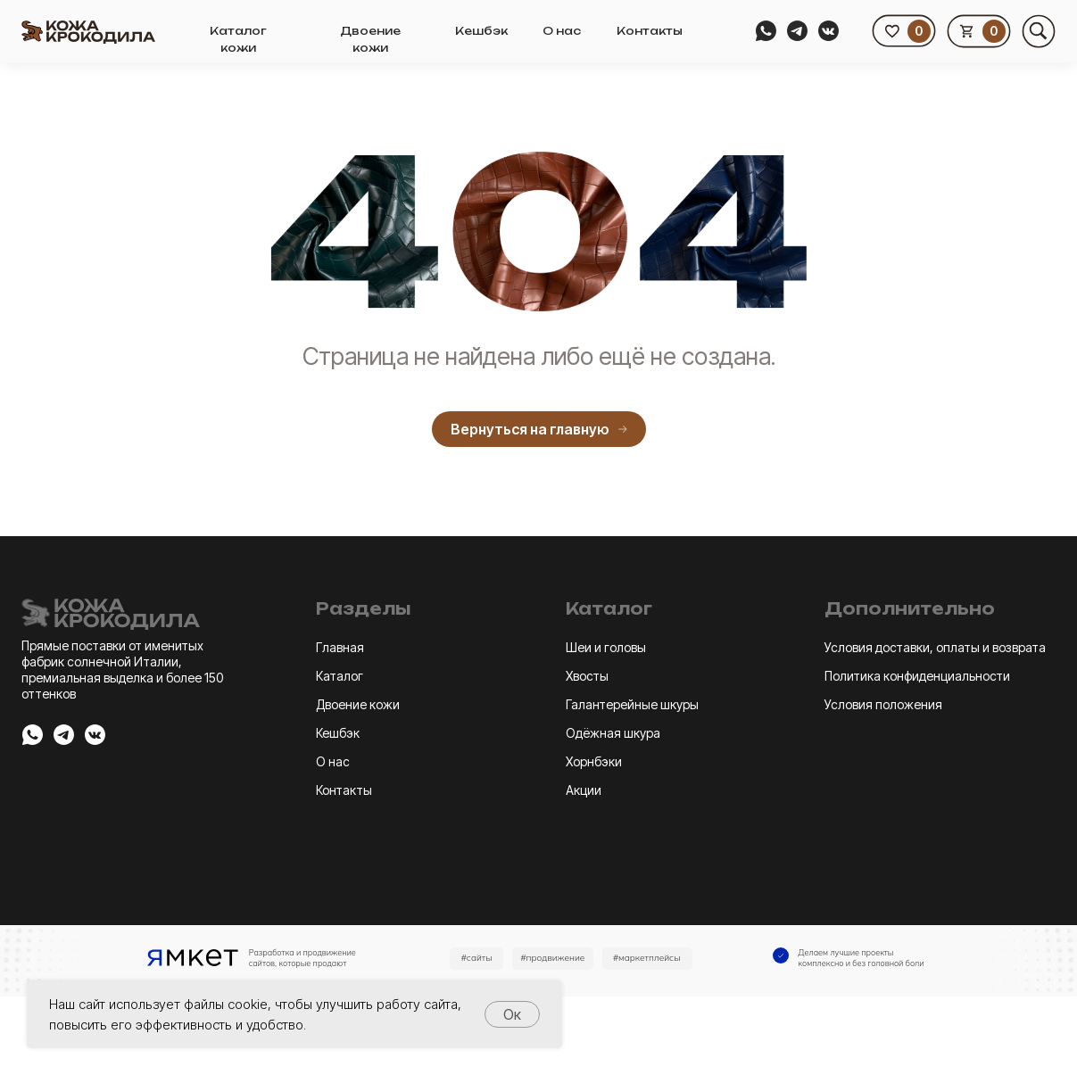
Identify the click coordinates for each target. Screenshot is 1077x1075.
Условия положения (883, 704)
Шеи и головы (606, 647)
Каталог (339, 675)
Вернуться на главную (539, 429)
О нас (562, 30)
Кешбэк (481, 30)
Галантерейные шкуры (632, 704)
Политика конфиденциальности (917, 675)
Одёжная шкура (613, 732)
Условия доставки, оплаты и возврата (935, 647)
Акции (583, 790)
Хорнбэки (594, 761)
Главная (340, 647)
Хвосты (587, 675)
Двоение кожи (358, 704)
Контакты (650, 30)
